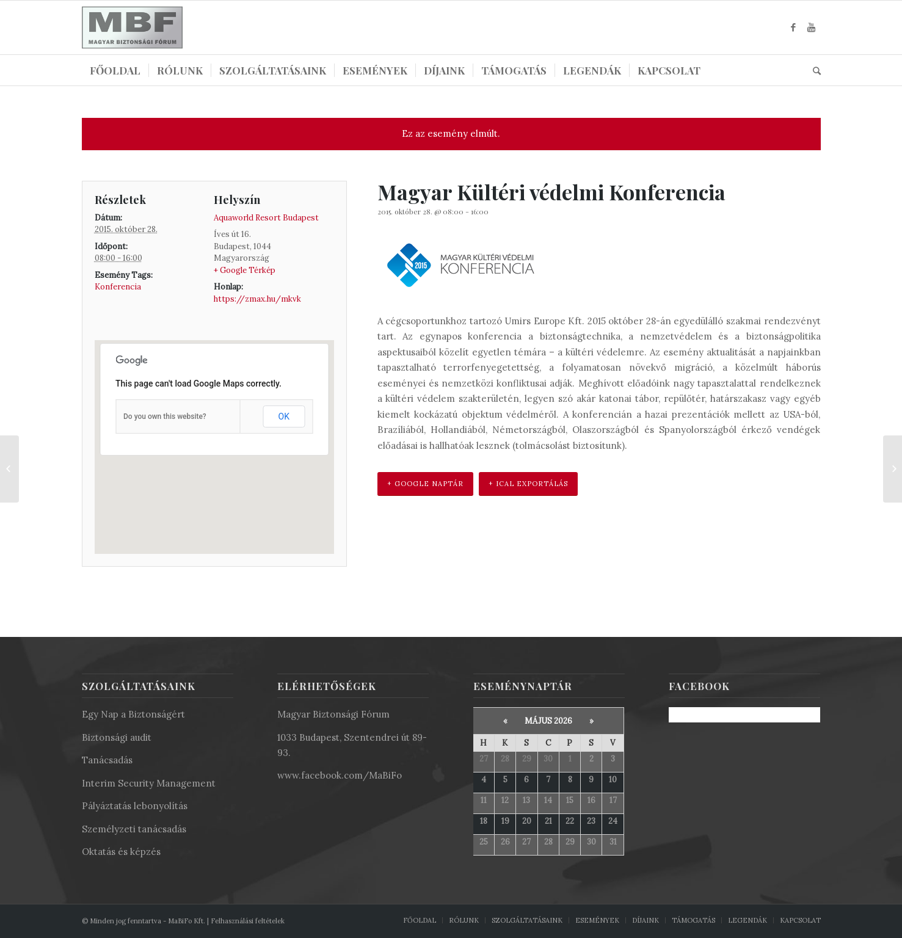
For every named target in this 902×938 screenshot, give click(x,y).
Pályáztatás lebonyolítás (134, 806)
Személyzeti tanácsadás (134, 829)
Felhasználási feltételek (248, 921)
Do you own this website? (164, 416)
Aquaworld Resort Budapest (266, 218)
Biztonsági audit (116, 737)
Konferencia (118, 287)
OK (283, 416)
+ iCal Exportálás (528, 483)
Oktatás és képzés (121, 851)
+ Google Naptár (425, 483)
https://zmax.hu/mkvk (257, 299)
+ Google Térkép (244, 270)
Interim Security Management (149, 783)
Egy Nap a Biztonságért (133, 714)
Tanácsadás (107, 760)
